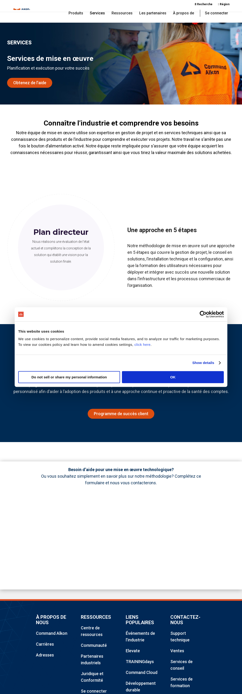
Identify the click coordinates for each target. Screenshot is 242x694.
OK (173, 377)
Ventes (177, 651)
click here (142, 345)
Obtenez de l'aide (29, 83)
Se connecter (216, 14)
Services (97, 14)
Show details (203, 363)
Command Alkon (51, 634)
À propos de (183, 14)
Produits (76, 14)
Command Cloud (141, 673)
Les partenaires (152, 14)
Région (223, 4)
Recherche (203, 4)
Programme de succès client (121, 414)
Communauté (94, 646)
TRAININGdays (140, 662)
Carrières (45, 645)
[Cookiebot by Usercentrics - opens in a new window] (203, 314)
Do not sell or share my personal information (69, 377)
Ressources (122, 14)
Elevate (133, 651)
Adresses (45, 655)
